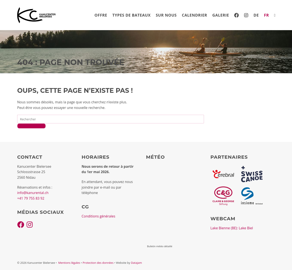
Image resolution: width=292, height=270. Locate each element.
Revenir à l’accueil (31, 126)
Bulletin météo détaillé (159, 246)
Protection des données (98, 263)
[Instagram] (30, 224)
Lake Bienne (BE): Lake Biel (231, 228)
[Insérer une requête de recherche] (110, 119)
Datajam (136, 263)
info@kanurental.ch (33, 192)
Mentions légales (69, 263)
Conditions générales (98, 216)
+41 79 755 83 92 (30, 198)
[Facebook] (20, 224)
